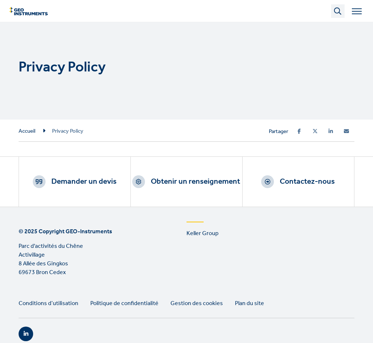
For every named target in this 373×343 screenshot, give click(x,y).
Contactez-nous (307, 181)
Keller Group (202, 233)
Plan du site (249, 303)
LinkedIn (26, 334)
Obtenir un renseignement (195, 181)
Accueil (27, 131)
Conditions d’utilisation (48, 303)
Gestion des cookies (196, 303)
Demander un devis (84, 181)
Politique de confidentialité (124, 303)
